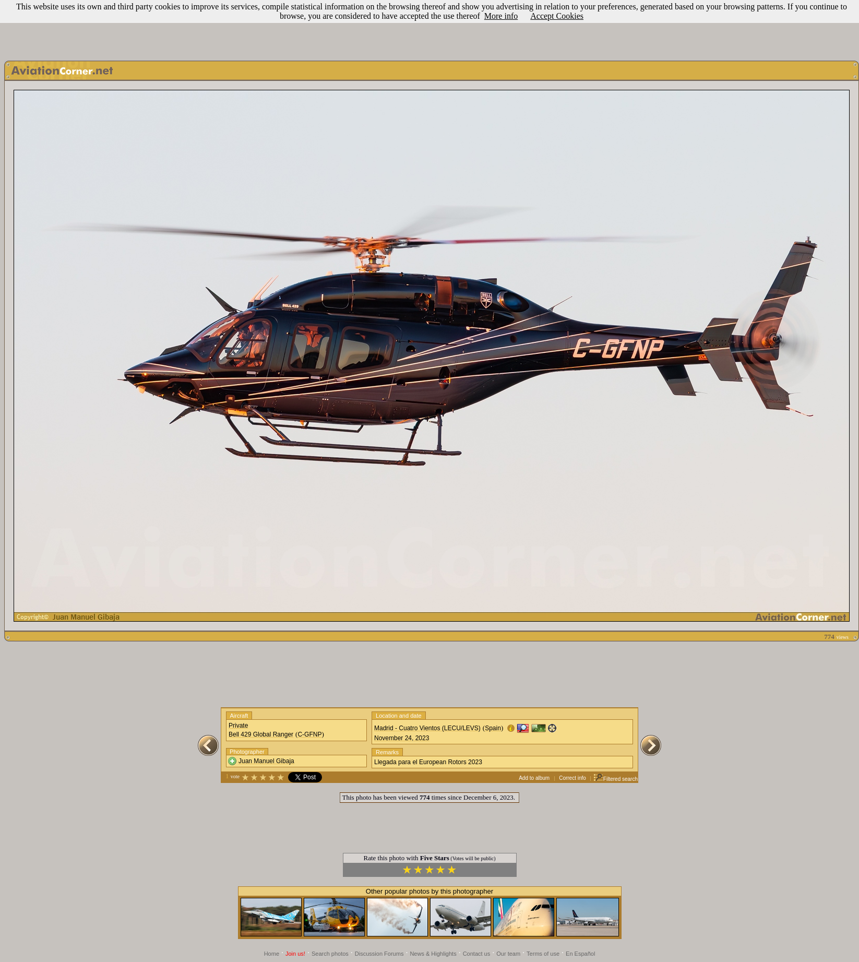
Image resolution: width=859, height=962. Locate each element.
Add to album (534, 778)
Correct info (572, 778)
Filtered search (615, 779)
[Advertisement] (429, 27)
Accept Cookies (556, 15)
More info (501, 15)
